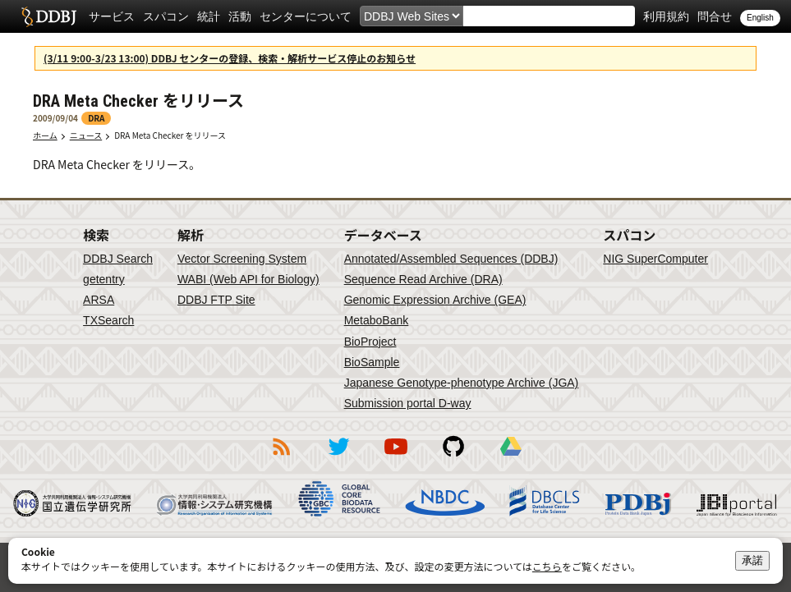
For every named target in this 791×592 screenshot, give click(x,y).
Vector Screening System (241, 258)
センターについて (306, 16)
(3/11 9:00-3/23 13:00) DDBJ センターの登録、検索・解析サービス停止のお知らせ (230, 58)
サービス (112, 16)
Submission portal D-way (407, 403)
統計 (208, 16)
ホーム (45, 135)
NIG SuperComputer (655, 258)
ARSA (98, 299)
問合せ (714, 16)
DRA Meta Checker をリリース (170, 135)
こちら (547, 566)
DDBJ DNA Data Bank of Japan (48, 16)
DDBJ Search (118, 258)
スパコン (166, 16)
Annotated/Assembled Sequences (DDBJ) (451, 258)
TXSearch (108, 320)
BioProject (370, 341)
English (760, 17)
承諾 (752, 560)
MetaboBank (376, 320)
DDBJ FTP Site (216, 299)
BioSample (372, 362)
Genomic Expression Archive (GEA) (435, 299)
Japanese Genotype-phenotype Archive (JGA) (461, 382)
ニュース (86, 135)
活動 (239, 16)
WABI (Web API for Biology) (248, 279)
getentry (104, 279)
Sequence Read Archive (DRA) (423, 279)
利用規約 (666, 16)
